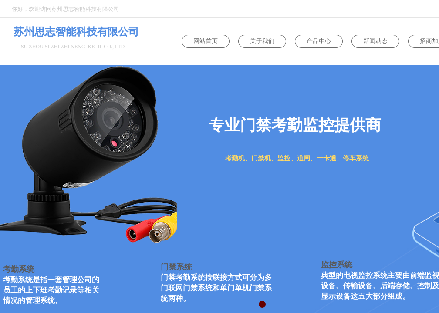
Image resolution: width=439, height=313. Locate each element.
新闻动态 (375, 41)
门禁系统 (176, 267)
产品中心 (319, 41)
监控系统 (336, 264)
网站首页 (205, 41)
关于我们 (262, 41)
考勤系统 (18, 269)
